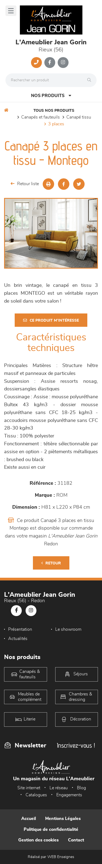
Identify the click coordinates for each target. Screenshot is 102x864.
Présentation (20, 629)
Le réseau (59, 788)
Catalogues (36, 795)
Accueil (28, 818)
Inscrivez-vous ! (76, 745)
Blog (81, 788)
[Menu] (10, 10)
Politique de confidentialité (51, 829)
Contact (76, 840)
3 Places (56, 124)
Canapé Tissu (78, 117)
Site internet (28, 788)
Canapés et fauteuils (40, 117)
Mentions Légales (63, 818)
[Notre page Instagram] (63, 62)
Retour (51, 563)
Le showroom (68, 629)
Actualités (17, 638)
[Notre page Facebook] (49, 62)
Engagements (69, 795)
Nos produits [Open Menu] (51, 95)
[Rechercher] (91, 80)
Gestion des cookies (38, 840)
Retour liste (25, 183)
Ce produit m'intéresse (51, 320)
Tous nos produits (53, 111)
